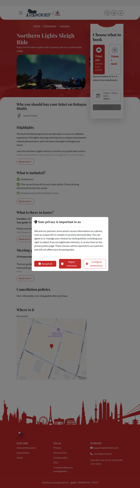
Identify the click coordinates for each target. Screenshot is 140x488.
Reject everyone (69, 263)
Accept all (45, 264)
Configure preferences (94, 263)
